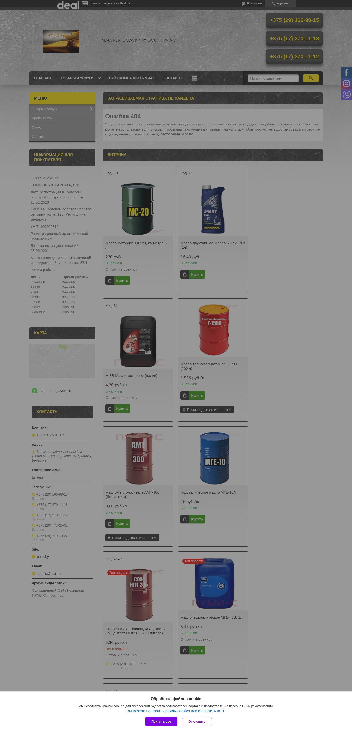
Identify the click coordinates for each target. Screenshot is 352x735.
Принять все (161, 721)
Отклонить (197, 721)
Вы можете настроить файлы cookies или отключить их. (174, 711)
